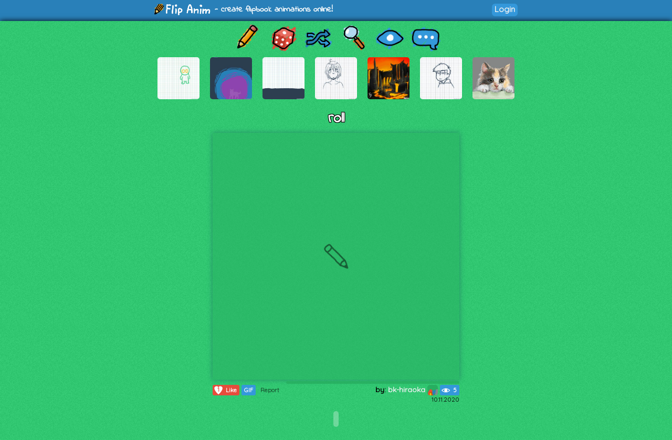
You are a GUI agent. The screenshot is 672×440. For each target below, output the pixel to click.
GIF (248, 390)
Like (225, 390)
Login (505, 9)
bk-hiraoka (413, 389)
